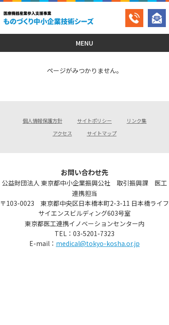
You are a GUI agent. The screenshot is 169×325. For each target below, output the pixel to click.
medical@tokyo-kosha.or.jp (98, 243)
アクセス (62, 133)
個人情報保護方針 (42, 120)
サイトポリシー (94, 120)
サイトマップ (102, 133)
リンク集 (136, 120)
